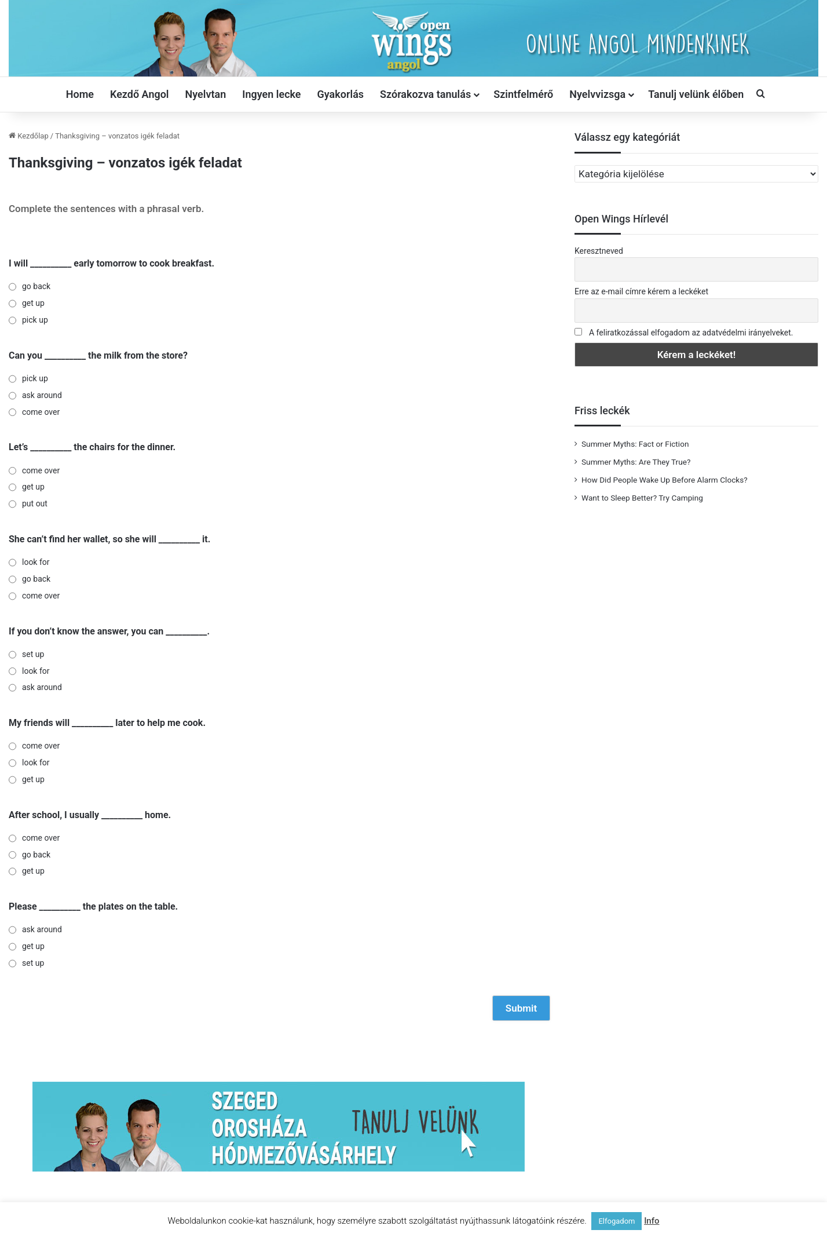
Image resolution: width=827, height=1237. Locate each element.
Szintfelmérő (523, 94)
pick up (35, 319)
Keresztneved (598, 251)
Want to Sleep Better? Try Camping (642, 497)
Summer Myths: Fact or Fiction (635, 443)
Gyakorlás (340, 94)
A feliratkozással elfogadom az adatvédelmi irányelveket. (691, 332)
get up (33, 303)
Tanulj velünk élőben (696, 94)
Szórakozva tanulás (425, 94)
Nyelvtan (205, 94)
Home (80, 94)
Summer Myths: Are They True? (635, 461)
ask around (42, 395)
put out (34, 503)
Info (651, 1221)
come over (41, 412)
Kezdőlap (29, 136)
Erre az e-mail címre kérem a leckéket (641, 291)
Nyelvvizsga (597, 94)
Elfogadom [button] (616, 1221)
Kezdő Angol (139, 94)
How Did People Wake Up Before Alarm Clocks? (664, 479)
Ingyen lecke (271, 94)
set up (33, 654)
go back (36, 286)
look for (36, 562)
